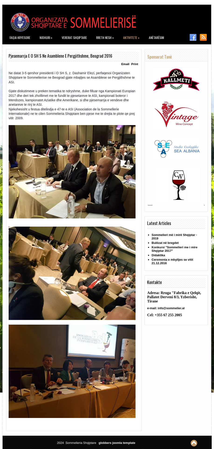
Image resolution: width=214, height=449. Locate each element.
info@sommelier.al (171, 308)
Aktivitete (131, 37)
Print (134, 64)
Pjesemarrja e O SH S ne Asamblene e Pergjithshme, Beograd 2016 (60, 56)
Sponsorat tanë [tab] (159, 57)
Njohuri (46, 37)
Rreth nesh (105, 37)
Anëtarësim (156, 37)
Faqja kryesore (20, 37)
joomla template (123, 443)
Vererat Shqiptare (74, 37)
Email (125, 64)
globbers (105, 443)
